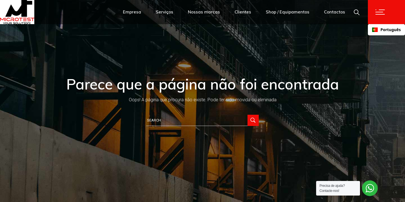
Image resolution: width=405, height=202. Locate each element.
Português (386, 29)
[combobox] (386, 29)
